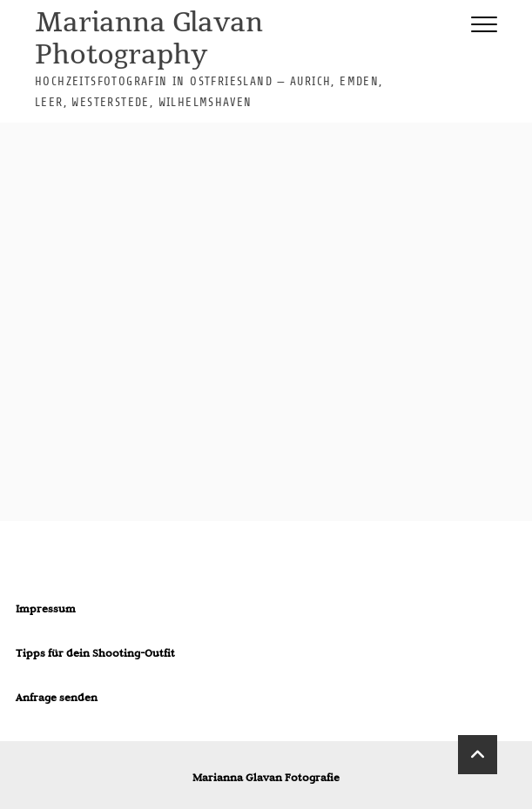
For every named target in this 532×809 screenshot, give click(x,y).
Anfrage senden (57, 697)
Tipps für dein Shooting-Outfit (95, 652)
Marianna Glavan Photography (149, 39)
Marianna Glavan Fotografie (266, 777)
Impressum (46, 608)
